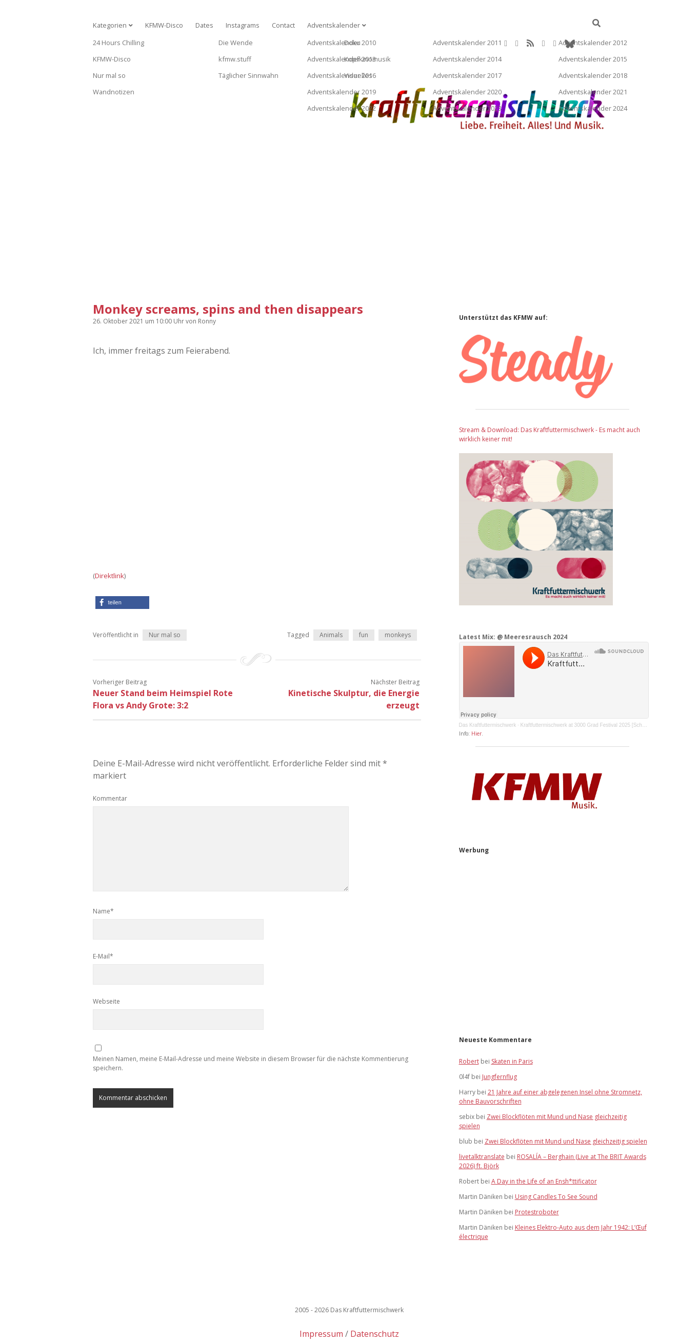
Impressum (321, 1301)
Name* (103, 878)
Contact (276, 25)
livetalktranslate (482, 1123)
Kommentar (110, 765)
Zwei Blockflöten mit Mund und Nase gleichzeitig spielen (566, 1108)
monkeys (398, 602)
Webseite (106, 968)
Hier (476, 700)
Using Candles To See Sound (556, 1163)
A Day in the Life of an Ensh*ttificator (544, 1148)
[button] (122, 569)
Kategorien (109, 25)
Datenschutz (374, 1301)
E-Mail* (103, 923)
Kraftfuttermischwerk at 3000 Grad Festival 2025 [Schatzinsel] (591, 692)
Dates (199, 25)
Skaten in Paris (512, 1028)
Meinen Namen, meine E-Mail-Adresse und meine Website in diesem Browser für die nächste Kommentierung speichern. (250, 1031)
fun (363, 602)
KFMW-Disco (161, 25)
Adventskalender (324, 25)
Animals (331, 602)
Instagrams (237, 25)
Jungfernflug (499, 1044)
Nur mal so (165, 602)
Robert (469, 1028)
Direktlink (109, 542)
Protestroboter (537, 1179)
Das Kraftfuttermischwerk (487, 692)
